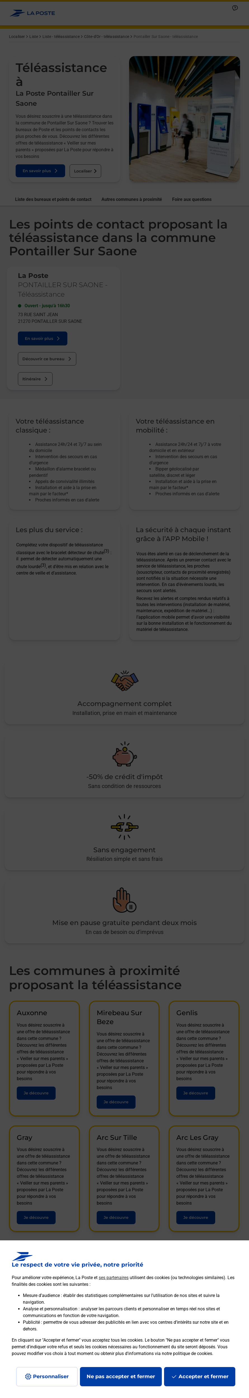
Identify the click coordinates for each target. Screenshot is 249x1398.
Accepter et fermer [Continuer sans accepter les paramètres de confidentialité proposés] (204, 1376)
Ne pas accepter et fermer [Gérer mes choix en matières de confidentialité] (121, 1376)
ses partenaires (114, 1277)
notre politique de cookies (187, 1353)
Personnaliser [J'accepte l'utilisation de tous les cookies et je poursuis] (51, 1376)
